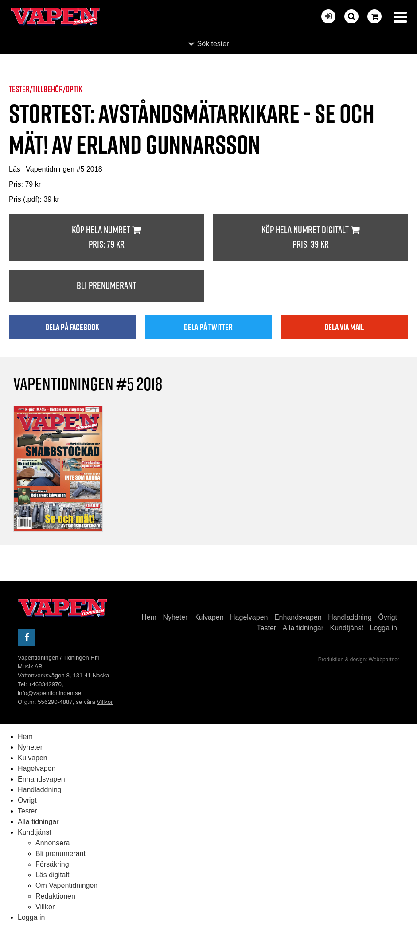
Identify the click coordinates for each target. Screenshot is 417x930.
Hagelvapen (249, 617)
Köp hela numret (106, 237)
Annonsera (52, 843)
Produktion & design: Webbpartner (358, 659)
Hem (148, 617)
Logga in (383, 628)
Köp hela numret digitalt (310, 237)
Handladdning (350, 617)
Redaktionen (55, 896)
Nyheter (175, 617)
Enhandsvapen (298, 617)
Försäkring (52, 864)
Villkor (105, 702)
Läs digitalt (52, 875)
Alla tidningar (303, 628)
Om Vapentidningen (66, 885)
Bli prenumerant (106, 285)
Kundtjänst (347, 628)
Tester (267, 628)
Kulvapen (209, 617)
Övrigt (387, 617)
